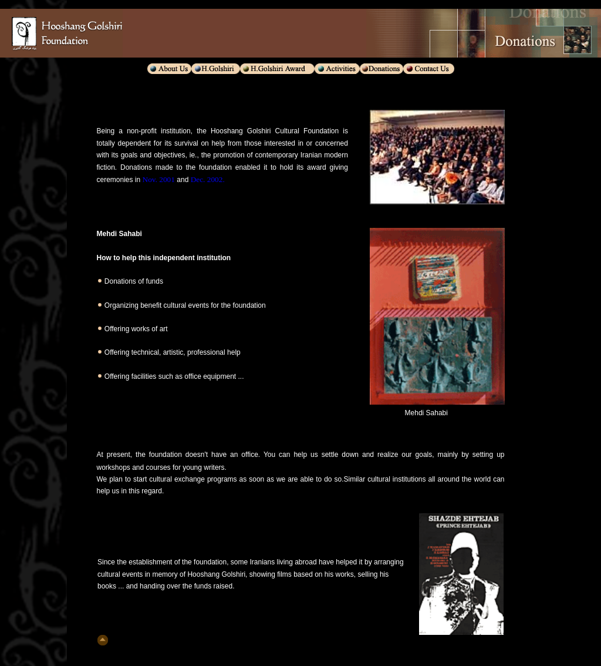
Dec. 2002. (208, 179)
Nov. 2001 (157, 179)
